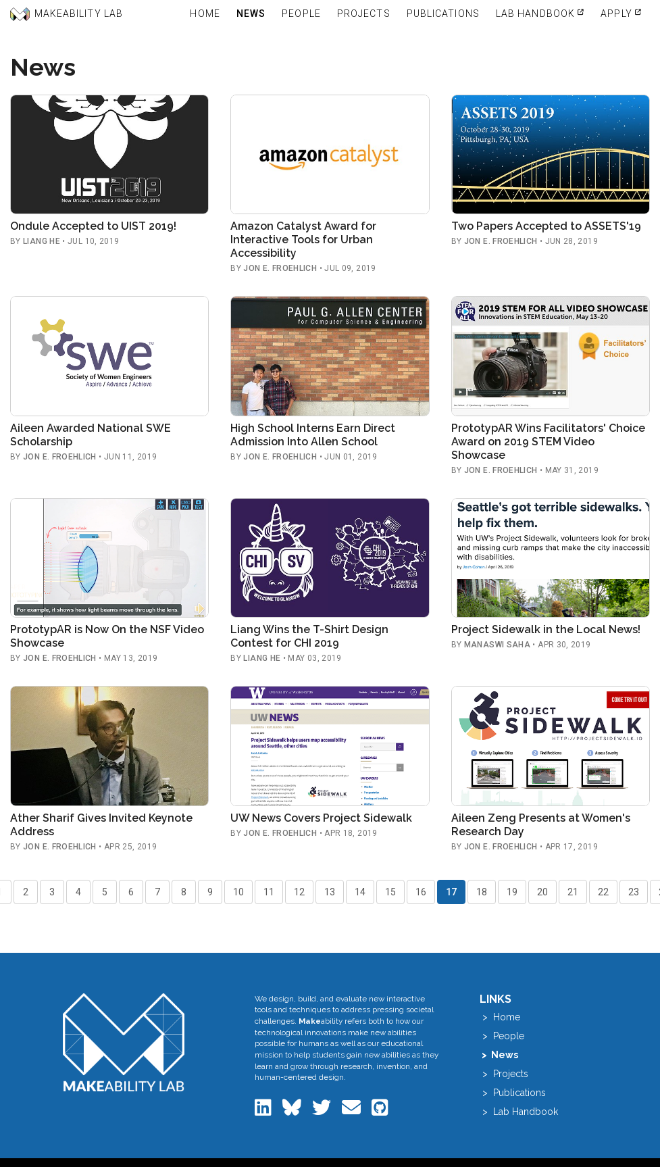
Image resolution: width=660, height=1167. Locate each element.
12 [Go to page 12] (299, 892)
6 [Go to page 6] (131, 892)
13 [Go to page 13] (329, 892)
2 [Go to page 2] (25, 892)
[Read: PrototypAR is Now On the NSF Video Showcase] (109, 558)
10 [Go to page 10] (238, 892)
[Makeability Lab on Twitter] (323, 1111)
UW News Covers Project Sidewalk (321, 818)
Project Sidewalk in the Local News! (545, 629)
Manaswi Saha (497, 644)
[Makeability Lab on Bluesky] (293, 1111)
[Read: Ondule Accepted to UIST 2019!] (109, 154)
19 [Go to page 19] (512, 892)
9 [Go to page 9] (210, 892)
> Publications (513, 1092)
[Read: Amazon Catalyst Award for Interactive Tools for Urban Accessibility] (329, 154)
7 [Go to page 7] (157, 892)
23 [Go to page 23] (633, 892)
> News (499, 1054)
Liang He (41, 241)
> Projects (504, 1073)
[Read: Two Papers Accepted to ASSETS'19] (550, 154)
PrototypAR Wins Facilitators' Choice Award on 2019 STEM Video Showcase (548, 442)
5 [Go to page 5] (104, 892)
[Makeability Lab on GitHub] (380, 1111)
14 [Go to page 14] (360, 892)
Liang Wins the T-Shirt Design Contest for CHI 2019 (309, 636)
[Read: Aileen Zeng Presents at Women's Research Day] (550, 745)
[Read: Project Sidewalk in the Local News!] (550, 558)
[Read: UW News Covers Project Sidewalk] (329, 745)
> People (502, 1036)
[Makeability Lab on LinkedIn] (264, 1111)
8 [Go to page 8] (183, 892)
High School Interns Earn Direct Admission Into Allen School (312, 435)
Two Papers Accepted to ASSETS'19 (546, 226)
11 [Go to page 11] (268, 892)
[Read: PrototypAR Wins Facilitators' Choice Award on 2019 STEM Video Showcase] (550, 356)
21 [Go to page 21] (572, 892)
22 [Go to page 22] (603, 892)
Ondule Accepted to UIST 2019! (93, 226)
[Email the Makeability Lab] (352, 1111)
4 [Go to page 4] (78, 892)
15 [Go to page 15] (390, 892)
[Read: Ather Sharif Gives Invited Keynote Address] (109, 745)
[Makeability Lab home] (123, 1042)
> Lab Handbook (519, 1111)
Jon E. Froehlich (280, 268)
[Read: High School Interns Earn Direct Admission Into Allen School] (329, 356)
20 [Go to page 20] (542, 892)
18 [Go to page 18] (481, 892)
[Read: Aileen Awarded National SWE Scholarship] (109, 356)
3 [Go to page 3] (52, 892)
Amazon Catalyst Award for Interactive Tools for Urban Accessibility (303, 239)
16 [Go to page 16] (420, 892)
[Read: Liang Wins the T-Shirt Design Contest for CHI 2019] (329, 558)
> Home (500, 1017)
